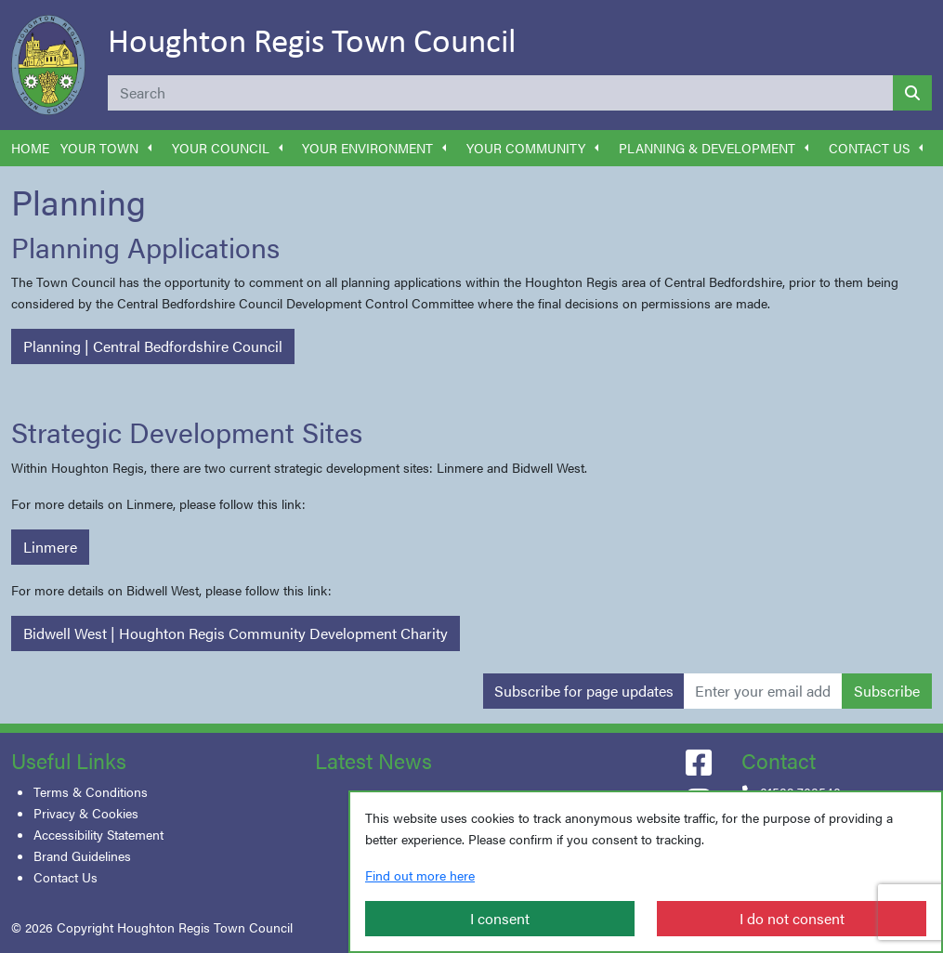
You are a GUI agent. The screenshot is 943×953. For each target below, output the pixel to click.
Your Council (220, 147)
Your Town (99, 147)
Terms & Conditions (90, 791)
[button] (149, 148)
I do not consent (792, 918)
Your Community (525, 147)
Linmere (50, 546)
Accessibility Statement (98, 834)
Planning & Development (707, 147)
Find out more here (420, 875)
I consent (500, 918)
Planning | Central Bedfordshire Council (152, 346)
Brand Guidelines (82, 855)
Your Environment (367, 147)
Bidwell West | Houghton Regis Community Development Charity (235, 633)
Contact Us (869, 147)
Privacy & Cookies (85, 812)
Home (30, 147)
